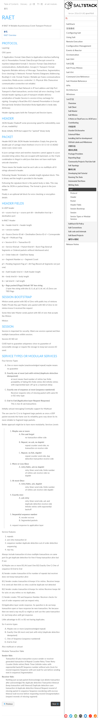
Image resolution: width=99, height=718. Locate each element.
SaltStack (70, 24)
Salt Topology (73, 165)
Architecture (72, 90)
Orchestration (72, 54)
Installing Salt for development (80, 138)
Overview (72, 103)
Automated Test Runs (76, 181)
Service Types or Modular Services (80, 217)
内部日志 (72, 146)
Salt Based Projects (75, 235)
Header (73, 197)
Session (73, 212)
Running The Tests (75, 177)
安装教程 (70, 28)
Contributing (73, 123)
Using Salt (70, 37)
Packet (73, 201)
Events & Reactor (74, 50)
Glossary (23, 4)
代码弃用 (72, 127)
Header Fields (75, 205)
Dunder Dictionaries (76, 130)
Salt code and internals (77, 231)
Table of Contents (11, 4)
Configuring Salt (73, 33)
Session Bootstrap (77, 209)
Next (55, 704)
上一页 (32, 4)
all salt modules (51, 4)
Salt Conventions (75, 227)
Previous (8, 704)
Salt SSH (70, 59)
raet (71, 189)
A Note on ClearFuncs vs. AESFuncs (82, 119)
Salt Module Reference (76, 81)
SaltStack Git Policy (76, 224)
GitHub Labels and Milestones (80, 142)
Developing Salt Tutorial (77, 173)
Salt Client (72, 107)
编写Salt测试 (73, 239)
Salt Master (72, 111)
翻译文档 (72, 169)
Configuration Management (78, 46)
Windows (70, 94)
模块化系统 (72, 150)
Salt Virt (70, 72)
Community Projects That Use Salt (81, 162)
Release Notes (72, 244)
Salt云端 (70, 63)
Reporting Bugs (74, 158)
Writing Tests (73, 185)
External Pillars (74, 134)
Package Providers (75, 154)
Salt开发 (70, 99)
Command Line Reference (77, 76)
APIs (68, 85)
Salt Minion (72, 115)
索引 (6, 8)
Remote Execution (74, 41)
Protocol (73, 193)
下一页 (40, 4)
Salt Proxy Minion (74, 68)
